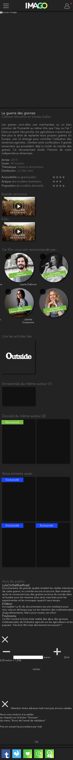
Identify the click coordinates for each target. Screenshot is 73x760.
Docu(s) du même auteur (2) (24, 416)
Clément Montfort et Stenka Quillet (26, 116)
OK (36, 742)
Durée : (6, 163)
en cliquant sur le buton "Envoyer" (19, 717)
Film (5, 219)
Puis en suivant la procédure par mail (21, 727)
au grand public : (27, 177)
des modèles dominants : (27, 181)
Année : (6, 160)
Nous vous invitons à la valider (17, 714)
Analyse (7, 181)
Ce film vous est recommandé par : (30, 250)
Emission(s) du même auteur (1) (27, 384)
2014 (14, 160)
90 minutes (17, 163)
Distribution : (9, 170)
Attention (16, 708)
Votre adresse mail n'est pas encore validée (47, 708)
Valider (36, 669)
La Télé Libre (25, 170)
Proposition (9, 185)
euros (47, 657)
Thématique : (10, 167)
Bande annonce (14, 194)
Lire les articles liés (17, 336)
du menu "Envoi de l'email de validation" (23, 721)
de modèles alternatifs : (30, 185)
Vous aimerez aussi (17, 474)
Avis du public (13, 581)
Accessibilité (9, 177)
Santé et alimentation (31, 167)
